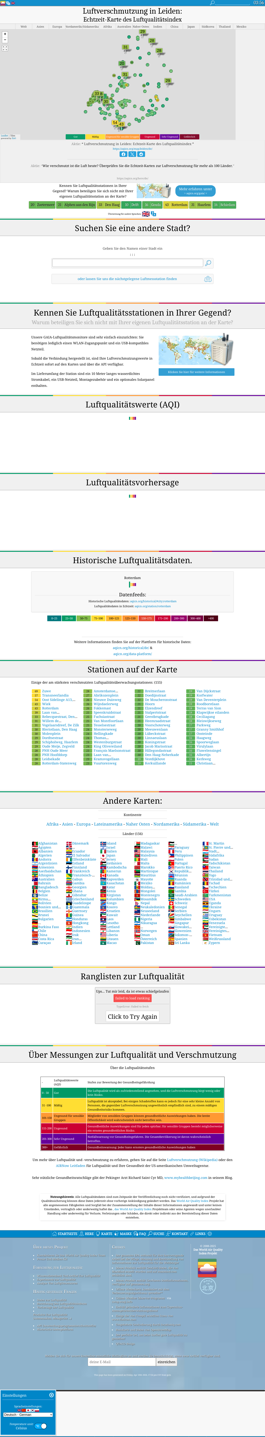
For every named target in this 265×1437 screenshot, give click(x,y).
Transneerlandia (50, 687)
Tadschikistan (216, 855)
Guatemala (77, 899)
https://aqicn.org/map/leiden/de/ (132, 141)
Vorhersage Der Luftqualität (55, 1299)
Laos (107, 911)
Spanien (178, 931)
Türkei (210, 883)
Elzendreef (148, 700)
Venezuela (213, 915)
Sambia (177, 883)
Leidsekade (46, 751)
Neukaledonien (149, 899)
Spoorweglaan (202, 734)
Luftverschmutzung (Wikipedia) (192, 1152)
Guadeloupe (78, 895)
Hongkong (77, 915)
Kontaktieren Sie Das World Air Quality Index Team (71, 1247)
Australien (43, 871)
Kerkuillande (150, 755)
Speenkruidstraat (102, 704)
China (39, 927)
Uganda (211, 895)
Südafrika (213, 847)
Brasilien (42, 903)
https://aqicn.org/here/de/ (132, 170)
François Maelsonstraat (106, 743)
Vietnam (212, 927)
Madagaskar (147, 835)
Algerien (42, 847)
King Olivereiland (102, 738)
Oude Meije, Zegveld (53, 738)
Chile (39, 923)
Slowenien (179, 923)
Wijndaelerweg (100, 696)
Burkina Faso (45, 919)
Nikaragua (145, 915)
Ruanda (177, 871)
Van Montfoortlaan (103, 713)
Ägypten (41, 839)
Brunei (40, 907)
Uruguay (212, 907)
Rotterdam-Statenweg (54, 755)
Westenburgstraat (102, 734)
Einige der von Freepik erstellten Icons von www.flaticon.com (142, 1309)
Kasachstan (112, 875)
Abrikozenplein (101, 687)
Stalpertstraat (150, 704)
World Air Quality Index (192, 1193)
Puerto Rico (180, 859)
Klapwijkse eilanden (207, 704)
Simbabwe (179, 911)
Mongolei (144, 883)
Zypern (211, 935)
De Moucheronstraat (156, 692)
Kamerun (110, 863)
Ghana (74, 883)
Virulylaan (199, 738)
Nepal (142, 895)
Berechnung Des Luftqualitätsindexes (62, 1296)
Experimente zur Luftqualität (56, 1272)
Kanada (109, 867)
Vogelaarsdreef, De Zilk (55, 717)
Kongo (108, 895)
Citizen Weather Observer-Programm (140, 1290)
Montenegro (147, 887)
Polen (175, 851)
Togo (209, 867)
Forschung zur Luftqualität (58, 1259)
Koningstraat (150, 734)
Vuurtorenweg (99, 755)
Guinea (75, 907)
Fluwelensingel (203, 743)
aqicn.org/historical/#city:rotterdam (153, 593)
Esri (14, 130)
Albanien (42, 843)
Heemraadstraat (152, 713)
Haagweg (198, 730)
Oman (142, 927)
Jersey (108, 851)
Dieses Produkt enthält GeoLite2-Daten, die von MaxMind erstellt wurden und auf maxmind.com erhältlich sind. (145, 1263)
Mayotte (143, 871)
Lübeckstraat (150, 726)
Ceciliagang (200, 709)
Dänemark (77, 835)
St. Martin (213, 835)
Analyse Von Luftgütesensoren (57, 1275)
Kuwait (109, 907)
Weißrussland (216, 931)
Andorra (41, 851)
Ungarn (211, 903)
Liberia (109, 927)
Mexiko (143, 875)
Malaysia (144, 843)
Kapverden (112, 871)
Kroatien (110, 903)
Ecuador (75, 843)
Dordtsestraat (47, 730)
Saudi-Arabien (182, 887)
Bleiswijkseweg (203, 713)
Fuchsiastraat (99, 709)
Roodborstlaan (202, 696)
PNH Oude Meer (50, 743)
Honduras (77, 911)
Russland (178, 879)
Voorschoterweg (152, 717)
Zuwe (41, 683)
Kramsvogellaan (101, 751)
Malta (141, 855)
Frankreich (78, 863)
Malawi (143, 839)
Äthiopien (43, 867)
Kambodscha (113, 859)
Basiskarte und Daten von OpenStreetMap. (144, 1322)
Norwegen (145, 923)
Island (108, 835)
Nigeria (143, 911)
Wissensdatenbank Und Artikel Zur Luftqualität (68, 1268)
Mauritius (145, 867)
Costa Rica (43, 931)
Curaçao (41, 935)
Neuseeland (146, 903)
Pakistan (144, 935)
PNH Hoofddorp (49, 747)
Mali (141, 851)
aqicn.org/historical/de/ (131, 640)
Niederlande (147, 907)
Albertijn (198, 747)
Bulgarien (43, 911)
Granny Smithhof (205, 721)
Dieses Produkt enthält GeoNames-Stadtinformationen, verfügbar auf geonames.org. (150, 1274)
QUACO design (125, 1336)
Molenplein (46, 726)
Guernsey (76, 903)
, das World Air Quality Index (132, 1201)
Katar (107, 879)
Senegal (177, 899)
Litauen (109, 931)
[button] (5, 27)
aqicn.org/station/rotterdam (153, 598)
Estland (75, 855)
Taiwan (211, 859)
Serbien (177, 903)
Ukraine (212, 899)
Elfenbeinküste (81, 851)
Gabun (74, 871)
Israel (107, 839)
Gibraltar (76, 887)
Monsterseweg (100, 721)
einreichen (166, 1354)
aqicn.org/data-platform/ (132, 646)
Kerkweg (198, 751)
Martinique (146, 863)
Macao (108, 935)
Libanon (110, 923)
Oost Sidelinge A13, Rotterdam (52, 694)
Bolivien (41, 895)
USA (208, 891)
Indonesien (78, 923)
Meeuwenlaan (151, 721)
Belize (40, 887)
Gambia (75, 875)
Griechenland (80, 891)
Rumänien (179, 875)
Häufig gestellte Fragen (55, 1284)
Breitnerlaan (150, 683)
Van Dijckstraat (203, 683)
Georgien (76, 879)
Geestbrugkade (152, 709)
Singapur (178, 915)
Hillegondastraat (153, 743)
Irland (74, 935)
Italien (108, 843)
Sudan (210, 851)
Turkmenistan (216, 887)
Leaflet (4, 127)
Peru (175, 843)
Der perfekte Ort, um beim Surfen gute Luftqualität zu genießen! (149, 1329)
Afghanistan (44, 835)
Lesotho (109, 915)
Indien (74, 919)
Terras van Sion (203, 700)
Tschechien (214, 879)
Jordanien (111, 855)
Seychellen (180, 907)
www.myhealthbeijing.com (185, 1170)
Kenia (108, 883)
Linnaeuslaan (151, 730)
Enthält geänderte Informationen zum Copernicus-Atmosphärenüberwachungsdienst (147, 1301)
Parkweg (198, 717)
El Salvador (78, 847)
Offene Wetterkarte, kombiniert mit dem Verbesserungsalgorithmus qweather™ (140, 1283)
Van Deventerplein (206, 692)
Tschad (211, 875)
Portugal (178, 855)
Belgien (41, 883)
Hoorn (145, 696)
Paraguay (178, 839)
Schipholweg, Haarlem (55, 734)
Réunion (178, 867)
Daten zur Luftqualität (51, 1292)
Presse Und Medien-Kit (52, 1251)
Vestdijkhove (150, 751)
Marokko (144, 859)
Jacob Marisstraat (153, 738)
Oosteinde (199, 726)
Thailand (212, 863)
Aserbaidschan (46, 863)
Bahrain (41, 875)
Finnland (76, 859)
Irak (72, 927)
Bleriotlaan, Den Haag (54, 721)
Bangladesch (45, 879)
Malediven (145, 847)
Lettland (110, 919)
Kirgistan (110, 887)
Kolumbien (112, 891)
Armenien (43, 859)
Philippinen (180, 847)
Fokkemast (97, 700)
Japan (107, 847)
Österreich (145, 931)
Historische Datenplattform (55, 1321)
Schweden (179, 891)
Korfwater (199, 687)
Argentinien (44, 855)
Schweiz (178, 895)
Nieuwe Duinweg (102, 692)
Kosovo (109, 899)
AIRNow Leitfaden (70, 1158)
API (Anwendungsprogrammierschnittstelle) (66, 1318)
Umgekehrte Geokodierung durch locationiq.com (148, 1317)
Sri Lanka (179, 935)
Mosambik (145, 891)
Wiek (41, 696)
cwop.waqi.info (122, 1294)
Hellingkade (98, 726)
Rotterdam (45, 700)
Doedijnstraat (150, 687)
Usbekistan (214, 911)
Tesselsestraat (99, 717)
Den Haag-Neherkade (157, 747)
